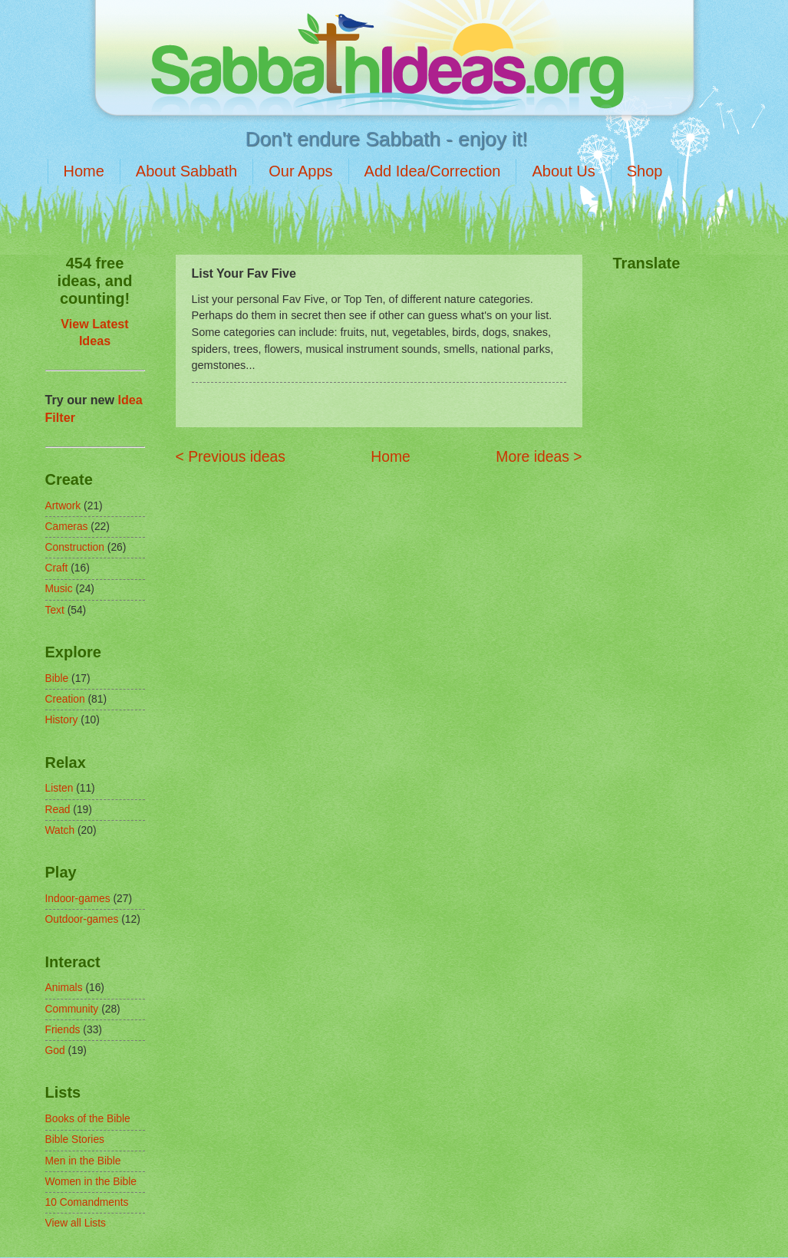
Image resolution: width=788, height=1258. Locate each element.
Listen (59, 788)
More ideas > (539, 457)
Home (84, 171)
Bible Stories (74, 1139)
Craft (56, 568)
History (61, 720)
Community (72, 1009)
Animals (64, 987)
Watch (60, 830)
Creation (65, 699)
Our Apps (300, 171)
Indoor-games (77, 898)
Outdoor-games (82, 919)
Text (54, 610)
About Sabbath (186, 171)
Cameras (66, 526)
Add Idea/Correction (432, 171)
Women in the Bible (91, 1181)
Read (58, 809)
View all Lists (76, 1223)
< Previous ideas (230, 457)
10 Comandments (87, 1202)
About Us (563, 171)
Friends (63, 1030)
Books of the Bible (87, 1119)
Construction (74, 547)
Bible (57, 678)
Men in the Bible (83, 1161)
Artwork (63, 506)
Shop (645, 171)
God (55, 1050)
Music (59, 588)
